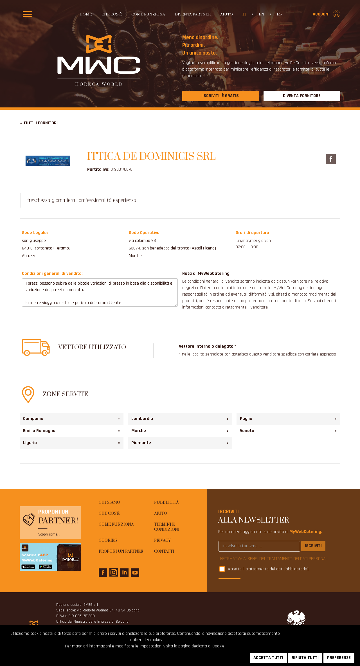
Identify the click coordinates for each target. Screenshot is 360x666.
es (279, 14)
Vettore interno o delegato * (207, 346)
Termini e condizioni (166, 527)
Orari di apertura (252, 233)
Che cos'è (112, 14)
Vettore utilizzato (92, 347)
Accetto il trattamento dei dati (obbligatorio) (268, 569)
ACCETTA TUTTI (268, 658)
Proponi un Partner (121, 551)
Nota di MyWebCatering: (206, 273)
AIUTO (226, 14)
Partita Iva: (98, 169)
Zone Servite (65, 394)
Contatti (164, 551)
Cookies (108, 540)
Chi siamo (109, 502)
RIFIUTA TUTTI (305, 658)
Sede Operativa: (145, 233)
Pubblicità (166, 502)
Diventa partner (193, 14)
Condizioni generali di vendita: (52, 273)
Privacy (162, 540)
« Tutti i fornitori (39, 123)
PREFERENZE (339, 658)
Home (86, 14)
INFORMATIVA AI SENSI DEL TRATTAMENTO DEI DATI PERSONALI (273, 559)
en (261, 14)
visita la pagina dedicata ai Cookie (193, 646)
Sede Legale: (35, 233)
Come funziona (148, 14)
